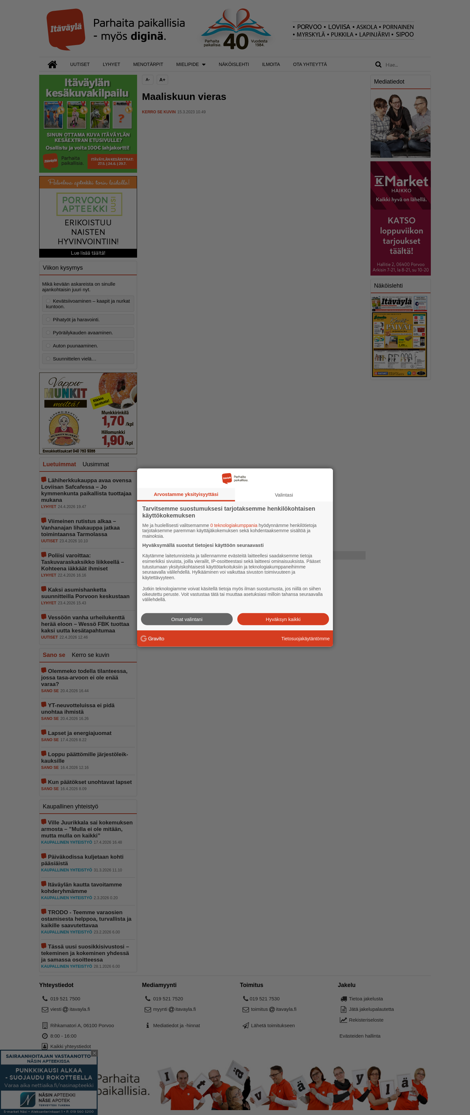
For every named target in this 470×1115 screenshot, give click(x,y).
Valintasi (284, 494)
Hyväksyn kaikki (283, 619)
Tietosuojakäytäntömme (305, 638)
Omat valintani (187, 619)
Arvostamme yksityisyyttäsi (186, 494)
